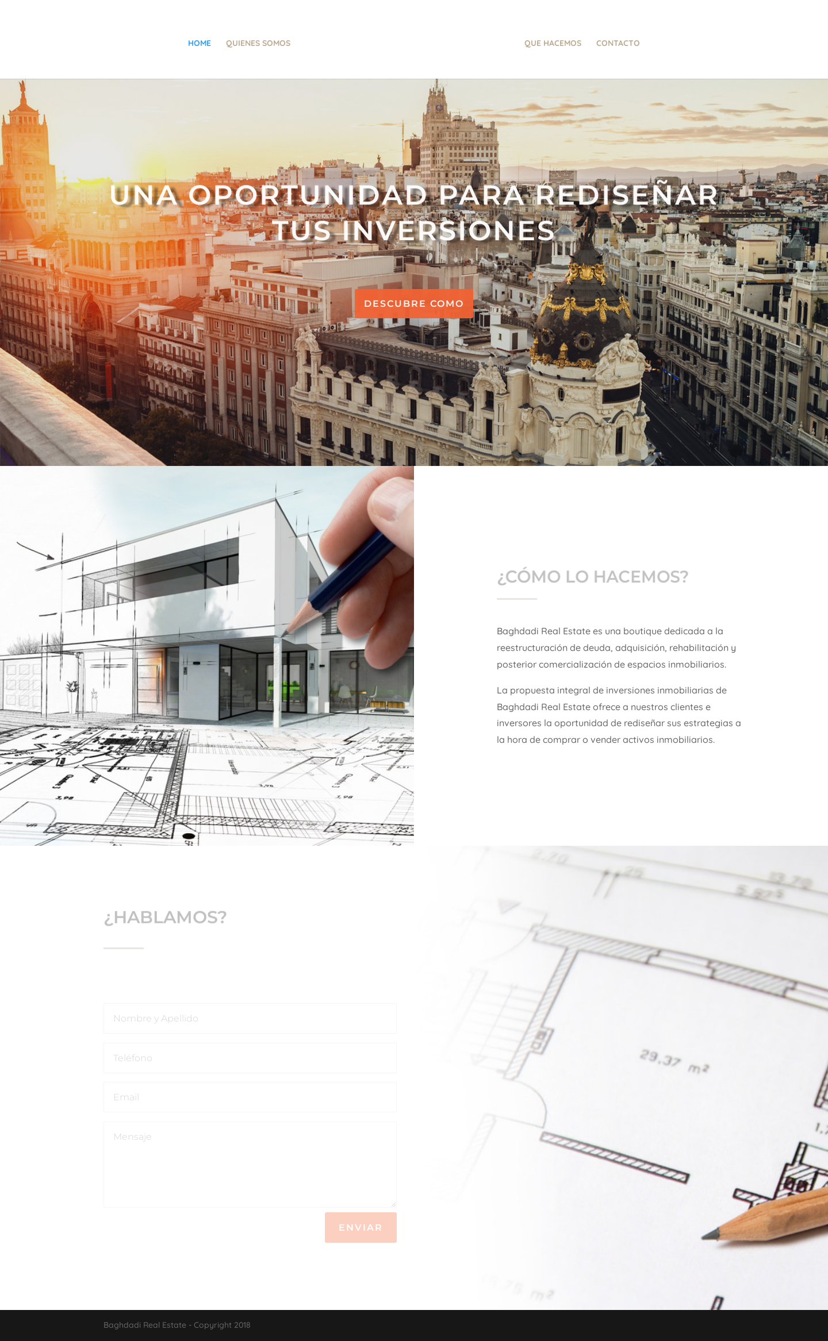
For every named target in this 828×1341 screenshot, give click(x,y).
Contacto (619, 43)
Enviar (361, 1227)
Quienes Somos (257, 43)
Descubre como (414, 303)
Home (198, 43)
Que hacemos (554, 43)
